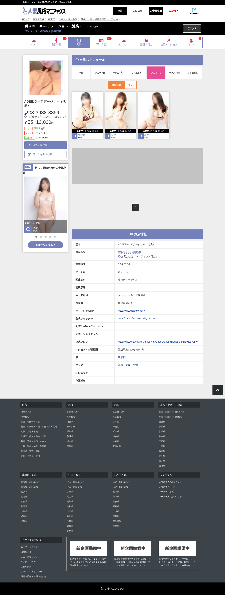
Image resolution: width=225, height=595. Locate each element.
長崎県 (116, 506)
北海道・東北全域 (29, 486)
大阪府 (116, 421)
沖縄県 (116, 526)
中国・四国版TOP (75, 482)
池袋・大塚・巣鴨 (68, 19)
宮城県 (24, 491)
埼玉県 (70, 421)
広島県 (70, 491)
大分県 (116, 511)
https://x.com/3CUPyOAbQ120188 (137, 318)
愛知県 (162, 421)
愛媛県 (70, 526)
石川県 (162, 456)
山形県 (24, 511)
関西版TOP (118, 412)
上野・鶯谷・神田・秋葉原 (33, 446)
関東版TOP (72, 412)
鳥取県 (70, 501)
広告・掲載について (30, 556)
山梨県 (162, 446)
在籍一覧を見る (45, 244)
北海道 (24, 496)
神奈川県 (71, 426)
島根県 (70, 506)
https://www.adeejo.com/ (131, 310)
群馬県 (70, 446)
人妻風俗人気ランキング (170, 482)
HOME (25, 19)
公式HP (192, 28)
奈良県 (116, 441)
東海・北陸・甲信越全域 (170, 416)
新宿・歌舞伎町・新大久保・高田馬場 (39, 426)
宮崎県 (116, 516)
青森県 (24, 501)
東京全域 (25, 416)
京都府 (116, 426)
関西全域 (117, 416)
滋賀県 (116, 436)
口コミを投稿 (37, 145)
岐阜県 (162, 436)
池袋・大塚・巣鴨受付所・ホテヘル (99, 19)
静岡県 (162, 426)
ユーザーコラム (166, 491)
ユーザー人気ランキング (170, 496)
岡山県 (70, 496)
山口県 (70, 511)
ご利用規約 (26, 566)
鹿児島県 (117, 521)
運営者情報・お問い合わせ (33, 576)
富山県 (162, 461)
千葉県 (70, 431)
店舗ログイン (27, 552)
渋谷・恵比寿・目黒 (30, 421)
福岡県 (116, 491)
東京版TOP (38, 19)
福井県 (162, 466)
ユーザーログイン (29, 547)
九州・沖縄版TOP (121, 482)
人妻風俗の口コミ (167, 486)
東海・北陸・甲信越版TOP (171, 412)
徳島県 (70, 521)
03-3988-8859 (44, 112)
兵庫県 (116, 431)
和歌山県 (117, 446)
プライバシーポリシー (31, 571)
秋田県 (24, 506)
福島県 (24, 521)
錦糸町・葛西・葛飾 (30, 451)
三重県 (162, 441)
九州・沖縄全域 (120, 486)
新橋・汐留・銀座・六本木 (33, 441)
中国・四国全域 (74, 486)
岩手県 (24, 516)
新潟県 (162, 431)
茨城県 (70, 436)
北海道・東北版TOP (30, 482)
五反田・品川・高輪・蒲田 (33, 436)
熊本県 (116, 496)
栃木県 (70, 441)
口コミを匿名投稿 (40, 154)
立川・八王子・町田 (30, 456)
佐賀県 (116, 501)
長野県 (162, 451)
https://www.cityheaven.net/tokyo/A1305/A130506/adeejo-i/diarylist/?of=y (158, 341)
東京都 (51, 19)
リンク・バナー (28, 561)
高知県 (70, 531)
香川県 (70, 516)
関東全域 (71, 416)
